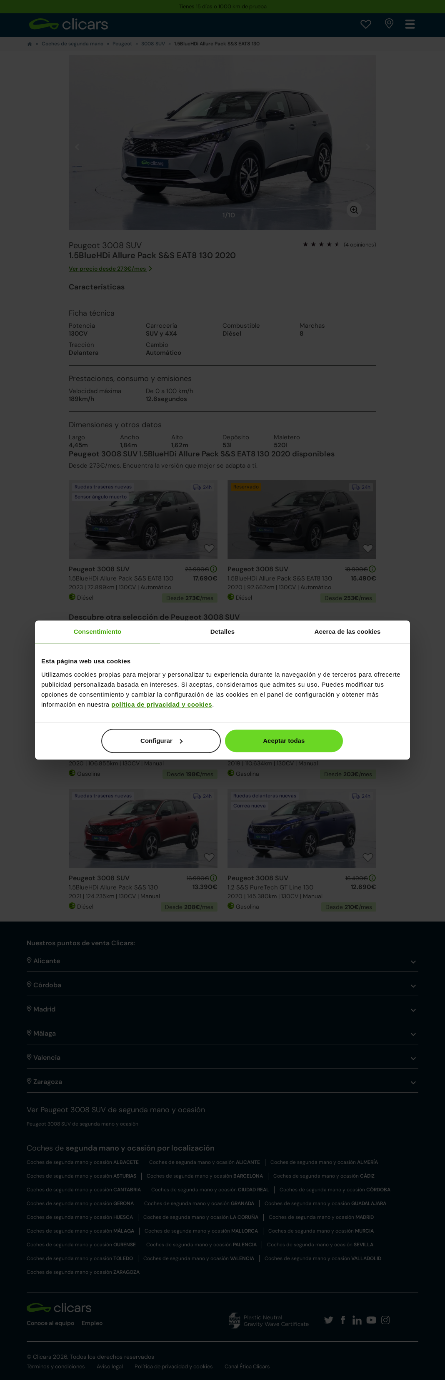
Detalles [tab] (222, 631)
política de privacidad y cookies (161, 704)
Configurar (161, 740)
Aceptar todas (284, 740)
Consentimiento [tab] (98, 631)
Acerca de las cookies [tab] (348, 631)
